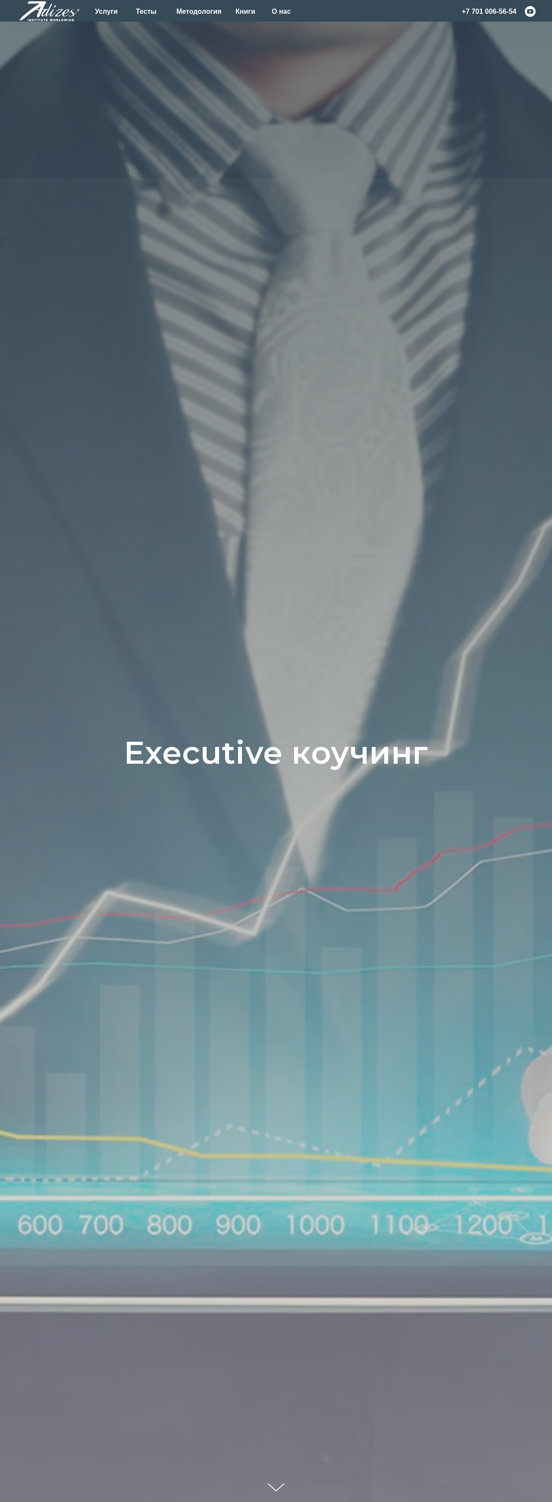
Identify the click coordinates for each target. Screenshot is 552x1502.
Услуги (106, 11)
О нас (281, 11)
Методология (198, 11)
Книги (245, 11)
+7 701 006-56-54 (489, 11)
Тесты (146, 11)
